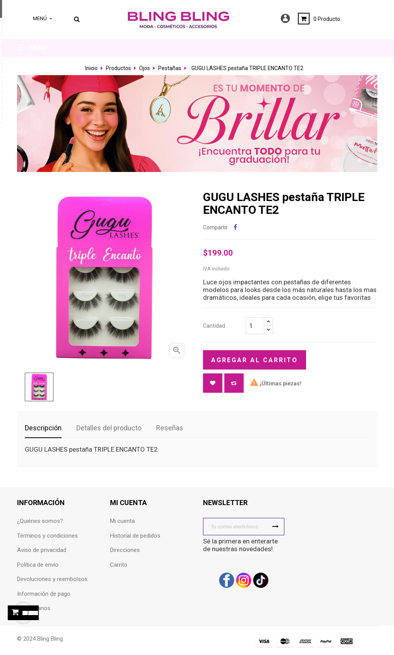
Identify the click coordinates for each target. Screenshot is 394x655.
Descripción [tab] (43, 428)
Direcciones (125, 550)
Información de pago (44, 593)
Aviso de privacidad (41, 550)
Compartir (235, 227)
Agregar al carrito (254, 360)
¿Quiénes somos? (40, 520)
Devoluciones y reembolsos (52, 579)
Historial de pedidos (135, 535)
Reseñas (169, 428)
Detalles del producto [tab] (108, 428)
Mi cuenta (122, 520)
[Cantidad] (255, 325)
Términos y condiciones (47, 535)
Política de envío (37, 564)
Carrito (118, 564)
